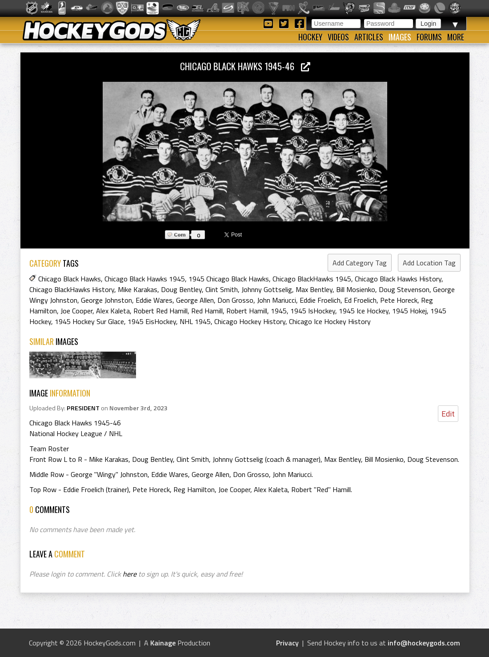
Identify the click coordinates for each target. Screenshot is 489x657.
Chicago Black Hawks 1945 (144, 278)
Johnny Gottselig (266, 289)
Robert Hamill (246, 310)
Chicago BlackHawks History (71, 289)
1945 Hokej (409, 310)
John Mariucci (276, 300)
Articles (368, 37)
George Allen (195, 300)
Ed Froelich (360, 300)
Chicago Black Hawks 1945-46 (245, 66)
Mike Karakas (137, 289)
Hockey (310, 37)
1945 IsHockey (312, 310)
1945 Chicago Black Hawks (228, 278)
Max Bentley (314, 289)
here (129, 574)
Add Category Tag (360, 262)
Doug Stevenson (404, 289)
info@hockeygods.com (424, 642)
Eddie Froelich (320, 300)
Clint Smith (221, 289)
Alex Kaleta (113, 310)
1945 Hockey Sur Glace (89, 321)
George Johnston (106, 300)
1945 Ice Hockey (364, 310)
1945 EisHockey (152, 321)
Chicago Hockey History (249, 321)
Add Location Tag (429, 262)
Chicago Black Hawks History (398, 278)
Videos (338, 37)
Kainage (163, 642)
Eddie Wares (154, 300)
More (455, 37)
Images (400, 37)
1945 (279, 310)
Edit (448, 414)
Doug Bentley (181, 289)
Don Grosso (235, 300)
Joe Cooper (76, 310)
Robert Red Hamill (160, 310)
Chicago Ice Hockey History (330, 321)
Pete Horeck (398, 300)
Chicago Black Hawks (69, 278)
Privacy (287, 642)
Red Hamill (207, 310)
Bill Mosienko (355, 289)
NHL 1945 (195, 321)
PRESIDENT (83, 408)
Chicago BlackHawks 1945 (312, 278)
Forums (429, 37)
